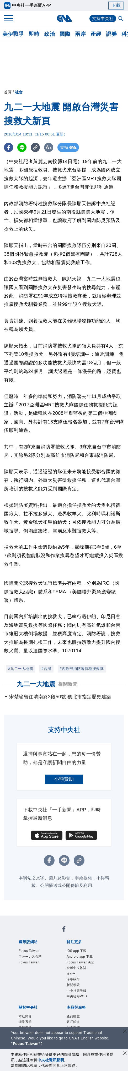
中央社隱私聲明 (51, 1060)
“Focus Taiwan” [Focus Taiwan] (25, 1044)
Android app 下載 (80, 956)
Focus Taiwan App (80, 962)
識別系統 (25, 1022)
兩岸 (80, 34)
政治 (49, 34)
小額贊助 (64, 779)
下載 (116, 5)
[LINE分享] (21, 147)
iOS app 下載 (77, 951)
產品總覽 (73, 1016)
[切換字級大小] (48, 147)
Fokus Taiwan (29, 962)
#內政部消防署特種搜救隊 (82, 668)
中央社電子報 (76, 991)
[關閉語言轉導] (125, 1032)
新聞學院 (73, 985)
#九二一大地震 (20, 668)
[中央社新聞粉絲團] (64, 930)
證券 (111, 34)
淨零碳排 (73, 979)
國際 (65, 34)
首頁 (8, 92)
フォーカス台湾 (30, 956)
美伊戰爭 (13, 34)
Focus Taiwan (29, 951)
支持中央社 (103, 18)
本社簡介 (25, 1016)
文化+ (71, 974)
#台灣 (46, 668)
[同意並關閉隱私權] (125, 1054)
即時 (34, 34)
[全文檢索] (121, 19)
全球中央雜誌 (76, 968)
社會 (19, 92)
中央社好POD (77, 996)
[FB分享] (8, 147)
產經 (95, 34)
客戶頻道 (73, 1022)
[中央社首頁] (64, 18)
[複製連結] (35, 147)
